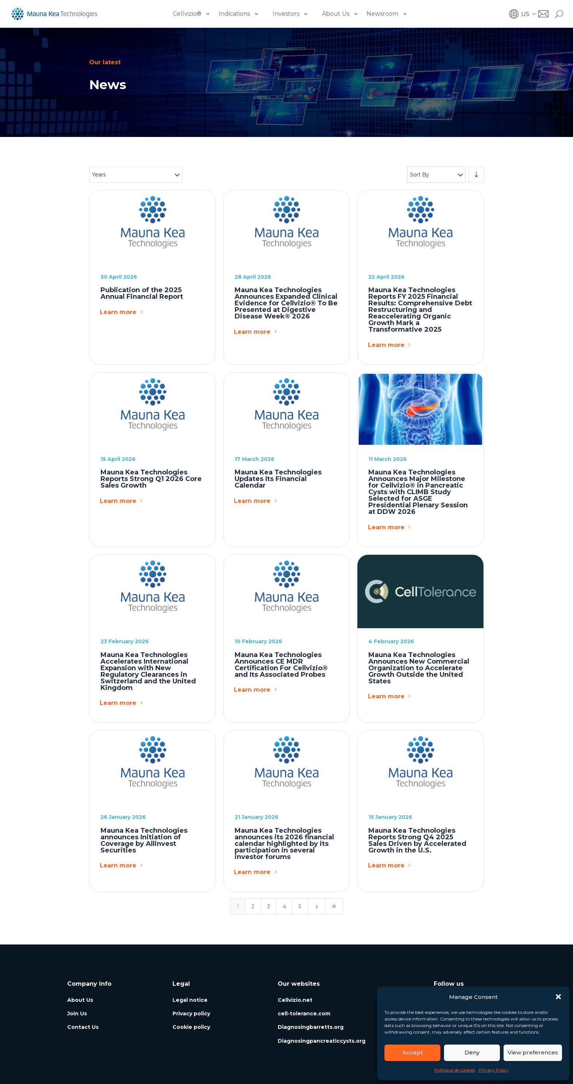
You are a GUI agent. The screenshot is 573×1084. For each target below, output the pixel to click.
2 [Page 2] (252, 906)
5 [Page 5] (300, 906)
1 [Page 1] (238, 906)
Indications (234, 13)
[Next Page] (316, 906)
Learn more (118, 312)
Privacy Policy (494, 1070)
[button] (558, 996)
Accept (412, 1052)
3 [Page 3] (268, 906)
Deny (471, 1052)
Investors (286, 13)
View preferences (533, 1052)
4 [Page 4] (284, 906)
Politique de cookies (455, 1070)
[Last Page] (334, 906)
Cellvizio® (187, 13)
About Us (335, 13)
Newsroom (382, 13)
